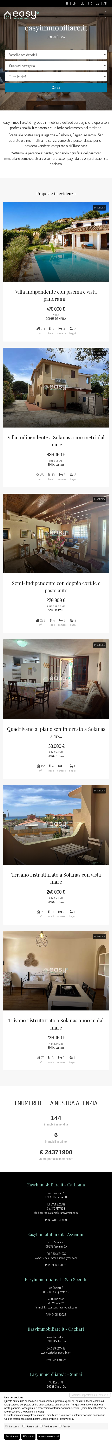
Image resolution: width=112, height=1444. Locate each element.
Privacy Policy (66, 1418)
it (67, 3)
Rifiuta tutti (28, 1436)
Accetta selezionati (48, 1436)
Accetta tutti (12, 1436)
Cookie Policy (48, 1418)
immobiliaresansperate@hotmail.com (56, 1307)
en (74, 3)
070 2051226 (58, 1299)
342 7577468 (58, 1208)
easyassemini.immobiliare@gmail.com (56, 1258)
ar (105, 3)
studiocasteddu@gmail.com (56, 1352)
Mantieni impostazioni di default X (90, 1395)
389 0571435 (58, 1348)
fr (90, 3)
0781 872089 (58, 1204)
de (82, 3)
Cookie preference (14, 1418)
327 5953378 (58, 1303)
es (97, 3)
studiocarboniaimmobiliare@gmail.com (56, 1212)
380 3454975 (58, 1253)
